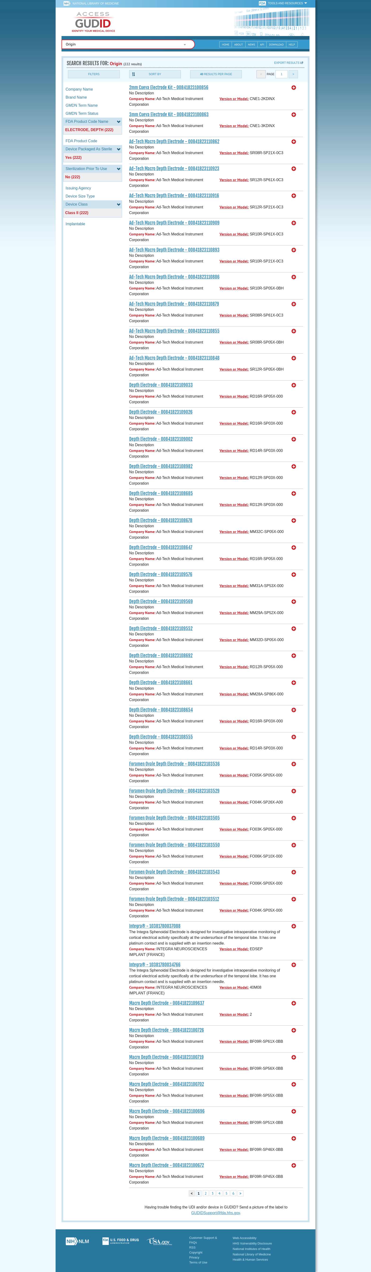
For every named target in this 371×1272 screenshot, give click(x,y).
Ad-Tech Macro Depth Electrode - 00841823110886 (174, 277)
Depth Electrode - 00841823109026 (161, 412)
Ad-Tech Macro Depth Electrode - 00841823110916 (174, 195)
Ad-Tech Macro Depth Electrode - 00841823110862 (174, 141)
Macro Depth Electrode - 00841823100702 (166, 1084)
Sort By (155, 74)
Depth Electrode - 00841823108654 (161, 710)
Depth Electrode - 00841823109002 (161, 439)
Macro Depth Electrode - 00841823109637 (166, 1003)
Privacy (194, 1257)
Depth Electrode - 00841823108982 (161, 466)
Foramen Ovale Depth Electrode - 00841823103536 (174, 764)
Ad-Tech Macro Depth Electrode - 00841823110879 (174, 304)
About (238, 44)
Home (225, 44)
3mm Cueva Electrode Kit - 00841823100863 (169, 114)
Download (276, 44)
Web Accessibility (244, 1238)
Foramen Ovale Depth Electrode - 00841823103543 (174, 872)
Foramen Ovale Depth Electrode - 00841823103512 (174, 899)
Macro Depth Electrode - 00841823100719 (166, 1057)
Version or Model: (234, 98)
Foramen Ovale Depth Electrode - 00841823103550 (174, 845)
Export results (287, 62)
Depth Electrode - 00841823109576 (160, 574)
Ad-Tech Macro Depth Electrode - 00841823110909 (174, 223)
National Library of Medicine (96, 3)
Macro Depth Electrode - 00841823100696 (167, 1111)
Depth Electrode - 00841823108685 (161, 493)
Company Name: (142, 98)
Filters (93, 74)
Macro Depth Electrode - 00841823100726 (166, 1030)
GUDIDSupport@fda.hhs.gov (215, 1213)
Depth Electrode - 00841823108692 (161, 655)
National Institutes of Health (251, 1249)
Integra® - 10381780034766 (155, 965)
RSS (192, 1247)
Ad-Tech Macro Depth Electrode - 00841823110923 (174, 168)
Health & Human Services (250, 1259)
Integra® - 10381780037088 (155, 926)
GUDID (93, 22)
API (262, 44)
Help (292, 44)
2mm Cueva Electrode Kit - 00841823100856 (168, 87)
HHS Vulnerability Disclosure (252, 1243)
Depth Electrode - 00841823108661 (160, 682)
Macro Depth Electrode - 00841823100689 (167, 1138)
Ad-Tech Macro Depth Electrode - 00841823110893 (174, 250)
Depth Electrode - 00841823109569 (161, 601)
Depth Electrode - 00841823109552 (161, 628)
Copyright (196, 1252)
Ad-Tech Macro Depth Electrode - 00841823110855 (174, 331)
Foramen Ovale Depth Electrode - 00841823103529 (174, 791)
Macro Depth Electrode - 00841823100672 (166, 1165)
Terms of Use (198, 1262)
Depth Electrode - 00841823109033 (161, 385)
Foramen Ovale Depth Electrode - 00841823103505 (174, 818)
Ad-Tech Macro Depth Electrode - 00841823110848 (174, 358)
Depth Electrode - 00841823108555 (161, 737)
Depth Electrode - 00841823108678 (160, 520)
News (251, 44)
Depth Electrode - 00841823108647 (160, 547)
